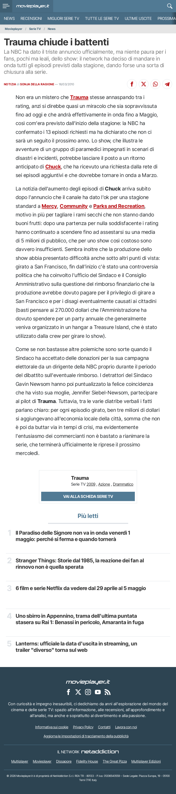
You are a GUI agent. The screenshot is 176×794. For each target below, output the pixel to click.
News (9, 18)
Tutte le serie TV (102, 18)
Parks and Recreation (118, 206)
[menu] (6, 6)
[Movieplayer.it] (32, 6)
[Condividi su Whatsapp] (155, 84)
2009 (91, 484)
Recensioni (31, 18)
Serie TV (35, 29)
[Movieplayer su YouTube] (98, 692)
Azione (104, 484)
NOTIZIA (10, 84)
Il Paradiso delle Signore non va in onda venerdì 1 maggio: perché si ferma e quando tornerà (73, 536)
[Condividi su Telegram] (167, 84)
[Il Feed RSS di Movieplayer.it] (108, 692)
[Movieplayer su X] (78, 692)
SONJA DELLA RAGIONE (37, 84)
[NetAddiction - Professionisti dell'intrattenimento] (100, 752)
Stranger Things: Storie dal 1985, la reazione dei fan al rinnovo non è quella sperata (80, 563)
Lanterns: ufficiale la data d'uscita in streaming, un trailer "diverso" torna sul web (76, 647)
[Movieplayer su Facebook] (68, 692)
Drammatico (123, 484)
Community (74, 206)
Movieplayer (13, 29)
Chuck (53, 167)
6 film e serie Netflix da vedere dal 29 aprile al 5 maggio (81, 588)
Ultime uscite (138, 18)
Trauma (79, 97)
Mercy (49, 206)
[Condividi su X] (144, 84)
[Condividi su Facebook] (132, 84)
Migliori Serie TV (63, 18)
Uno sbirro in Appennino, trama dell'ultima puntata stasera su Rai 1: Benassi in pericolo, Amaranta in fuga (80, 619)
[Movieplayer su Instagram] (88, 692)
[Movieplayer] (88, 681)
